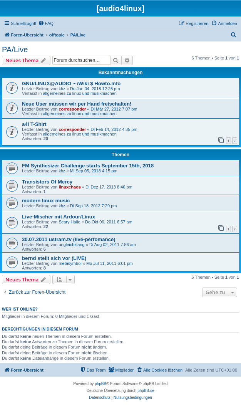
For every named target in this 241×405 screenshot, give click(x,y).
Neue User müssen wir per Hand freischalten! (76, 104)
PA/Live (15, 49)
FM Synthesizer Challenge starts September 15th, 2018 (88, 166)
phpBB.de (145, 390)
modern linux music (46, 200)
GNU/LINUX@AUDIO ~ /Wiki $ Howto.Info (71, 83)
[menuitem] (46, 23)
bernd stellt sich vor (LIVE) (54, 258)
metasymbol (70, 263)
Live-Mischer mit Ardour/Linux (58, 217)
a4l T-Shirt (34, 124)
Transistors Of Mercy (47, 182)
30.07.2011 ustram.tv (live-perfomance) (68, 239)
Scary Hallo (69, 222)
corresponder (72, 109)
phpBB (100, 384)
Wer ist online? (20, 309)
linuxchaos (69, 187)
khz (62, 88)
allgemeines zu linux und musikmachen (79, 93)
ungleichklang (71, 244)
